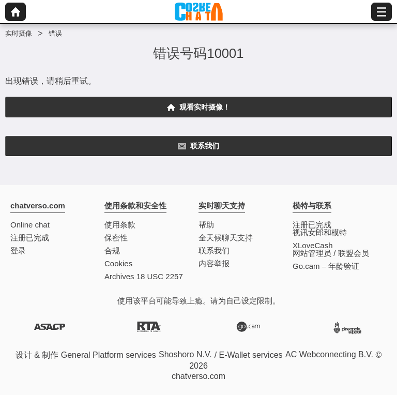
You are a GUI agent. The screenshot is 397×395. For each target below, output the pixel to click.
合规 (112, 250)
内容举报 (214, 263)
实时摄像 (18, 33)
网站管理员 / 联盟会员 (331, 253)
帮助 (206, 224)
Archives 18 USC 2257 (143, 276)
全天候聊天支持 (225, 237)
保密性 (116, 237)
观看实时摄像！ (199, 107)
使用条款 (119, 224)
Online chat (30, 224)
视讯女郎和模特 (320, 232)
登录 (18, 250)
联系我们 (199, 146)
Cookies (118, 263)
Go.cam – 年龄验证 (326, 266)
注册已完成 (29, 237)
